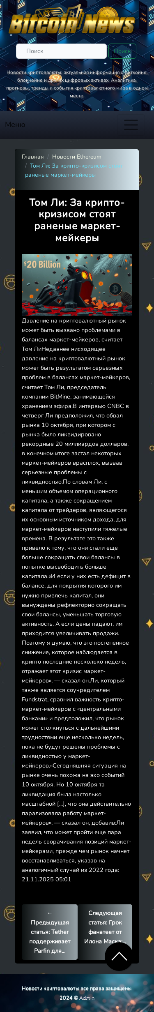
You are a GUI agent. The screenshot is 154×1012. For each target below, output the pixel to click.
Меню (15, 124)
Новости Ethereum (76, 157)
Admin (86, 997)
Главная (33, 157)
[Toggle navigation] (131, 125)
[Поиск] (61, 51)
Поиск (122, 51)
